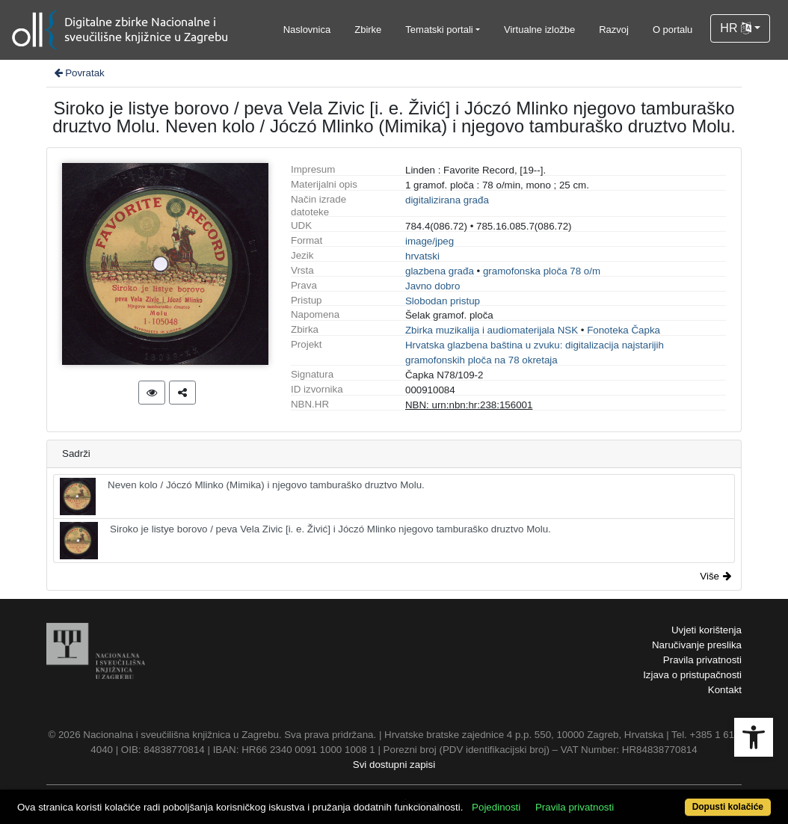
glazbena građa (439, 271)
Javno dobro (432, 286)
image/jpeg (429, 241)
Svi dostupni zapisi (394, 764)
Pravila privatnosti (702, 659)
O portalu (672, 29)
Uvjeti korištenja (706, 630)
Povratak (78, 73)
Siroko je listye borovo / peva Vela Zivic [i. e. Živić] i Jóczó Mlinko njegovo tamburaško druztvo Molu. (305, 540)
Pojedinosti (496, 807)
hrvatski (422, 256)
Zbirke (367, 29)
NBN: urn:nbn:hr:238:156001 (468, 405)
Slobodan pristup (442, 301)
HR (735, 28)
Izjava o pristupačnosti (692, 674)
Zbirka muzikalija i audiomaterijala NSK (491, 330)
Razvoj (614, 29)
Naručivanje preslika (697, 645)
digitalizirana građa (447, 200)
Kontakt (725, 689)
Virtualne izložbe (539, 29)
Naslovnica (307, 29)
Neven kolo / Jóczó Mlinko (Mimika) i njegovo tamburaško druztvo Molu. (242, 496)
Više (715, 576)
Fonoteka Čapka (623, 330)
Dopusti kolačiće (727, 807)
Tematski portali (439, 29)
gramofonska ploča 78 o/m (541, 271)
